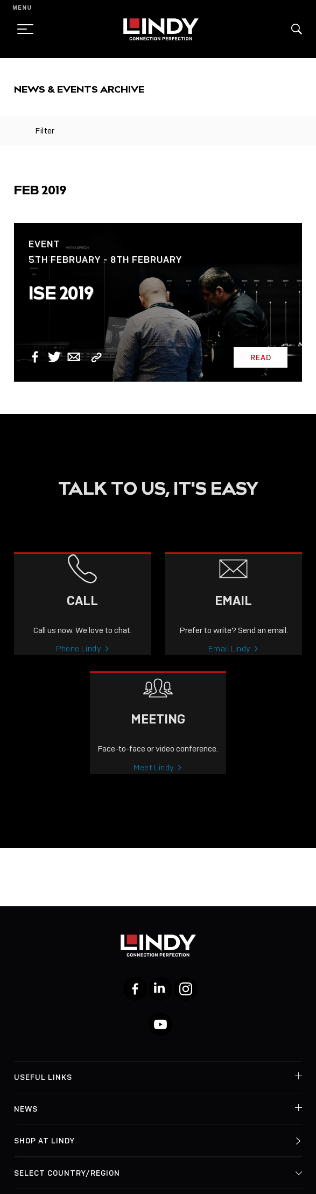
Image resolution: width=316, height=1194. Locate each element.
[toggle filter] (19, 131)
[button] (296, 29)
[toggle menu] (22, 29)
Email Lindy (229, 657)
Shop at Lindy (44, 1141)
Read (260, 357)
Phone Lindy (78, 657)
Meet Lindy (154, 776)
